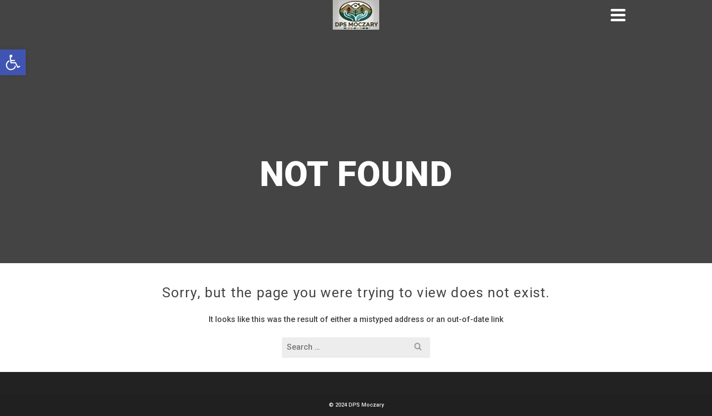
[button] (13, 62)
